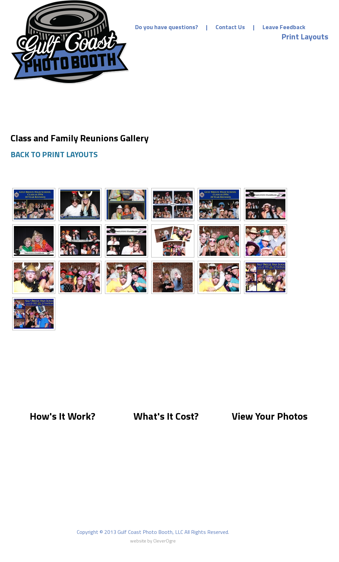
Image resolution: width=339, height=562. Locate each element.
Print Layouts (304, 36)
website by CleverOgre (153, 540)
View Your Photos (270, 416)
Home (168, 36)
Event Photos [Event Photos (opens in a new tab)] (305, 48)
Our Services (181, 48)
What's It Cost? (166, 416)
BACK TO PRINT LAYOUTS (54, 154)
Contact (231, 523)
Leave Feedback (284, 27)
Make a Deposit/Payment (229, 36)
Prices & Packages (242, 48)
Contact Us (230, 27)
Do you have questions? (166, 27)
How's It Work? (62, 416)
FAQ (206, 523)
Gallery (181, 523)
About (98, 523)
